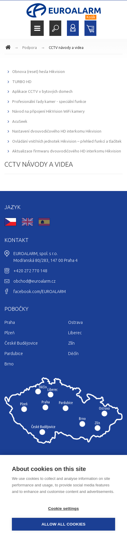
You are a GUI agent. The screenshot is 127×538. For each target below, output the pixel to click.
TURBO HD (22, 81)
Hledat (55, 28)
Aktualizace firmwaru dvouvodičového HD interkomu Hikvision (66, 151)
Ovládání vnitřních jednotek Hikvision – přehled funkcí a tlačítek (67, 141)
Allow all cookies (63, 524)
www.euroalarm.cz (8, 48)
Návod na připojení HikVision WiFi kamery (48, 111)
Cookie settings (63, 508)
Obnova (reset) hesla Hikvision (38, 71)
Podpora (29, 48)
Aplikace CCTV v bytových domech (42, 91)
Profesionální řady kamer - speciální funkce (49, 101)
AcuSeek (19, 121)
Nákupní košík (90, 28)
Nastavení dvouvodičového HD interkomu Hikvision (56, 131)
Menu (37, 28)
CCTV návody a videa (66, 48)
